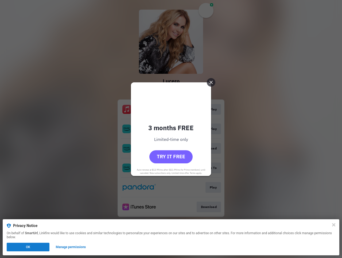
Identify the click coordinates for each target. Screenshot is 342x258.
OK (28, 247)
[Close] (333, 225)
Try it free (171, 156)
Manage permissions (71, 247)
